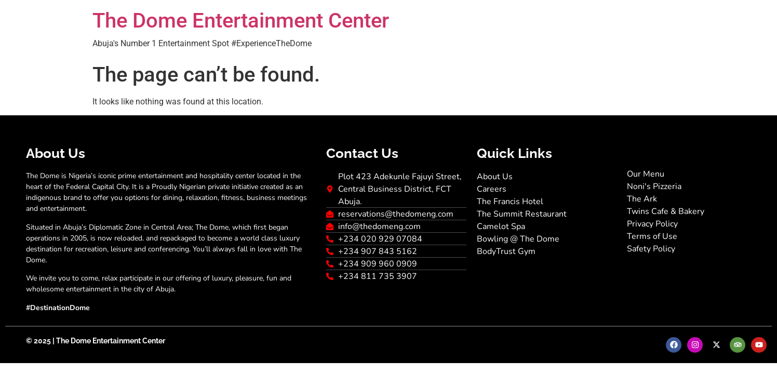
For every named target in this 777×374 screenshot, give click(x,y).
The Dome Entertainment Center (240, 20)
